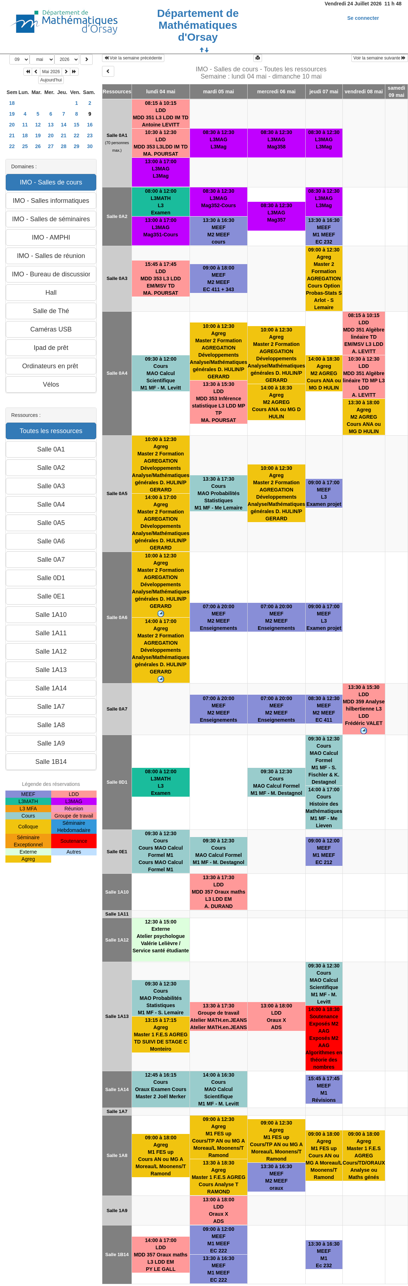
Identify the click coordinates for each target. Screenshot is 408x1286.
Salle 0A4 (117, 373)
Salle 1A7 (117, 1111)
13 (51, 125)
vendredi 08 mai (364, 91)
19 (12, 114)
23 (90, 135)
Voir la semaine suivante (380, 58)
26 (38, 146)
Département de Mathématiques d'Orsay (198, 25)
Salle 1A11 (117, 914)
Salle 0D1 (117, 782)
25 (25, 146)
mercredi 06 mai (276, 91)
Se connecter (363, 18)
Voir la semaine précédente (133, 58)
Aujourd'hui (51, 80)
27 (51, 146)
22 (77, 135)
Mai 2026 (51, 71)
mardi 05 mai (218, 91)
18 (12, 103)
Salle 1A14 (117, 1089)
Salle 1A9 (117, 1210)
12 (38, 125)
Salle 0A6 (117, 617)
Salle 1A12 (117, 940)
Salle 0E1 (117, 851)
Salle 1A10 (117, 892)
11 (25, 125)
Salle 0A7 (117, 709)
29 (77, 146)
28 (64, 146)
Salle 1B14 (117, 1254)
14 (64, 125)
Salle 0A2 (117, 216)
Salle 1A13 (117, 1016)
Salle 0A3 (117, 278)
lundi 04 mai (160, 91)
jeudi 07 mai (323, 91)
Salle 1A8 (117, 1155)
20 (12, 125)
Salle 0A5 (117, 493)
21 (12, 135)
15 (77, 125)
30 (90, 146)
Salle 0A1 (117, 135)
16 (90, 125)
